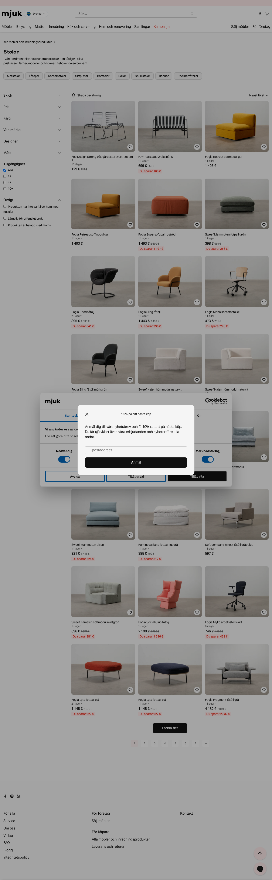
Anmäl (136, 462)
